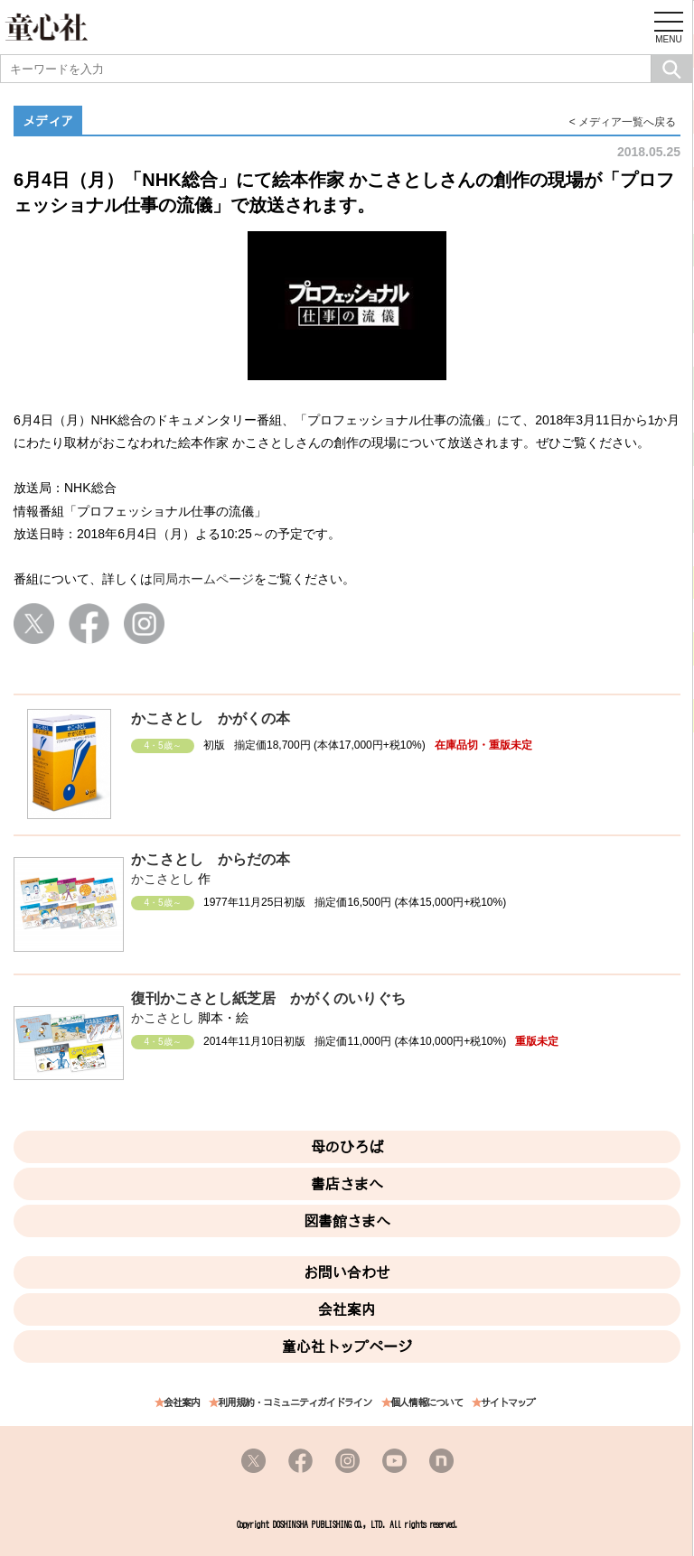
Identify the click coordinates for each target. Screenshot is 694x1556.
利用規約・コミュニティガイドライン (294, 1403)
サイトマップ (508, 1403)
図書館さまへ (347, 1221)
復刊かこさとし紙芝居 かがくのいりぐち (268, 998)
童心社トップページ (347, 1346)
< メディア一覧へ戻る (622, 122)
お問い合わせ (347, 1272)
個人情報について (426, 1403)
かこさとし (162, 878)
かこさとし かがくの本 (210, 718)
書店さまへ (347, 1184)
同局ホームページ (203, 579)
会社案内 (347, 1309)
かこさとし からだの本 (210, 859)
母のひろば (347, 1147)
